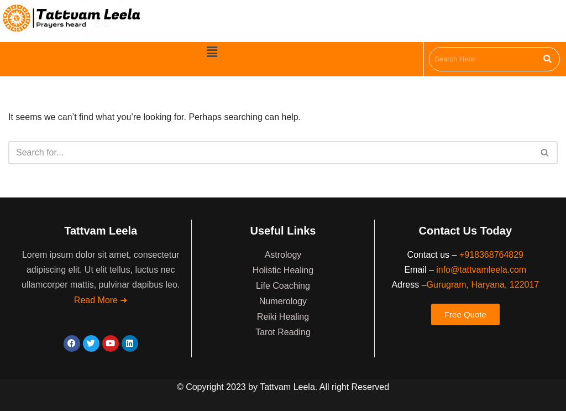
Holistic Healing (283, 270)
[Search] (270, 152)
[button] (211, 52)
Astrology (283, 254)
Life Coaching (283, 285)
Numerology (283, 301)
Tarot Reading (283, 332)
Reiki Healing (283, 316)
